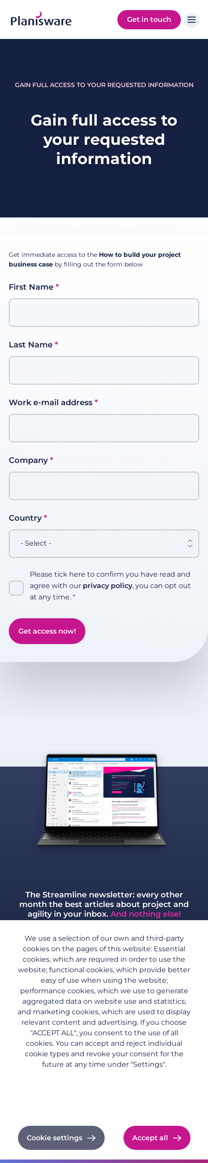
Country (25, 518)
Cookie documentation (104, 1102)
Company (28, 460)
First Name (31, 287)
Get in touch (149, 19)
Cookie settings (54, 1138)
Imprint (104, 1090)
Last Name (31, 345)
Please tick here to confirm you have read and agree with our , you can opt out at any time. (110, 585)
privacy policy (107, 586)
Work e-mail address (50, 402)
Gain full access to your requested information (104, 85)
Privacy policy (104, 1078)
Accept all (150, 1138)
